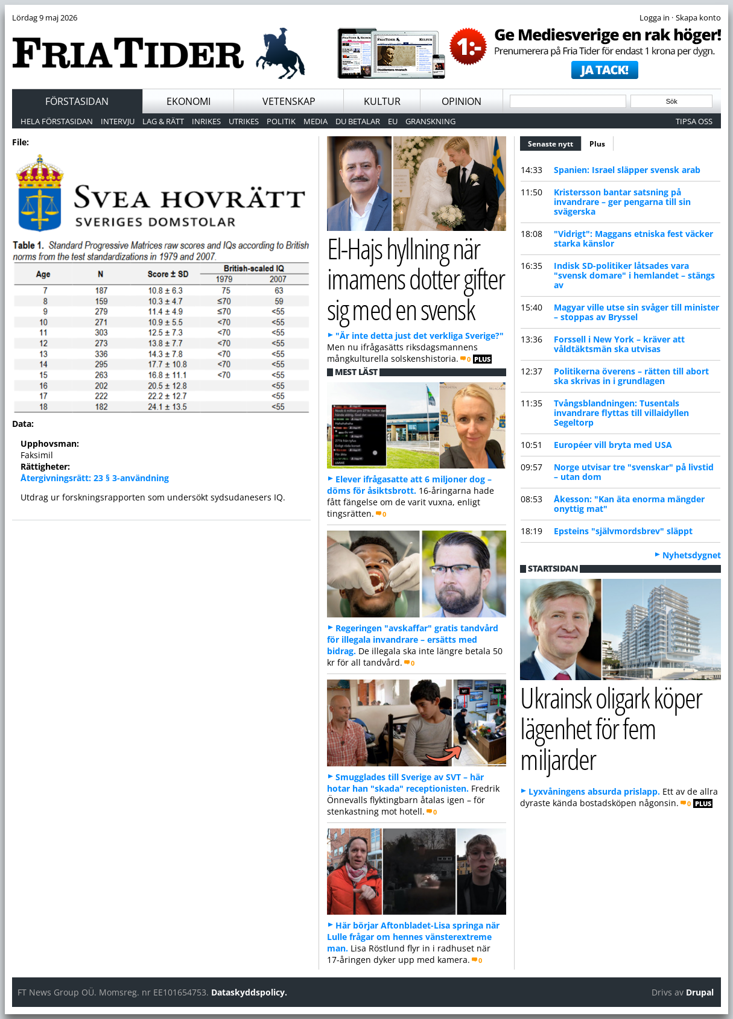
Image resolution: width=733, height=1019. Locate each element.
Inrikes (206, 121)
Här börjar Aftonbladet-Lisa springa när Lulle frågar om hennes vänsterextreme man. (413, 937)
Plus (597, 143)
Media (315, 121)
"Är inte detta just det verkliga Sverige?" (419, 335)
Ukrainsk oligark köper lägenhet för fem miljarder (611, 728)
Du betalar (357, 121)
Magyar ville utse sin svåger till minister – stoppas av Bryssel (636, 312)
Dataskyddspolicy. (249, 992)
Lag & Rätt (163, 121)
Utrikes (244, 121)
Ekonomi (189, 101)
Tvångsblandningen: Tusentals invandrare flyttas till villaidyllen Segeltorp (621, 412)
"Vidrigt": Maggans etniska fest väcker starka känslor (633, 238)
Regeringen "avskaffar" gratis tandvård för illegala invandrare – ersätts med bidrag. (412, 639)
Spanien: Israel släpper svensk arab (627, 169)
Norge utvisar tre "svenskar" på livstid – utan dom (634, 471)
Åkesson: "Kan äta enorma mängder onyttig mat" (629, 503)
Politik (281, 121)
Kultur (382, 101)
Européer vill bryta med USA (613, 444)
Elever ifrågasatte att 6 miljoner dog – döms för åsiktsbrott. (409, 484)
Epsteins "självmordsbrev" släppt (623, 531)
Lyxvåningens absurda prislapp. (594, 791)
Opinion (461, 101)
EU (393, 121)
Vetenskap (289, 101)
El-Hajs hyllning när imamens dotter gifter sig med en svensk (416, 279)
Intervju (118, 121)
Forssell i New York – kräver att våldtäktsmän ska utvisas (619, 344)
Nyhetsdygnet (691, 555)
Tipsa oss (694, 121)
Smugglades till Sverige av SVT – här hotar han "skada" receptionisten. (405, 782)
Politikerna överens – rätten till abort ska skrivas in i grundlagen (631, 375)
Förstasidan (77, 101)
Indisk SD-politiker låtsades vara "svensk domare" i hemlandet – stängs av (634, 275)
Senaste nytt (555, 142)
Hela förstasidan (57, 121)
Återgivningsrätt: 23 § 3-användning (95, 478)
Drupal (700, 992)
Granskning (430, 121)
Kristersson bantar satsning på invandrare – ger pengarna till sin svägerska (622, 201)
